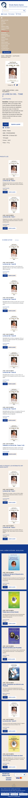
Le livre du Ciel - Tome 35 (9, 299)
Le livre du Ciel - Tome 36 (9, 264)
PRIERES (3, 37)
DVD (2, 25)
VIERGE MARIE (4, 50)
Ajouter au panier (15, 124)
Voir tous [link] (17, 240)
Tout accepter (5, 794)
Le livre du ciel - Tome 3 (9, 180)
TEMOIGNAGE (4, 47)
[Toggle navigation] (2, 17)
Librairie (2, 55)
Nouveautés (7, 52)
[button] (3, 72)
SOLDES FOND (4, 45)
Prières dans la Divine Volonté (10, 612)
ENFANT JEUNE (5, 26)
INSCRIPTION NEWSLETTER (6, 774)
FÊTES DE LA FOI (5, 31)
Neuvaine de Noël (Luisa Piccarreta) (12, 647)
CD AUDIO (3, 23)
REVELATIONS (4, 39)
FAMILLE (3, 29)
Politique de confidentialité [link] (14, 796)
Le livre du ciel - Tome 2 (5, 57)
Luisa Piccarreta (16, 55)
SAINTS (3, 40)
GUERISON (3, 32)
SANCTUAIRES (4, 42)
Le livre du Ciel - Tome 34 (9, 336)
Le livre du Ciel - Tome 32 (9, 372)
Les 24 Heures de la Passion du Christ (13, 755)
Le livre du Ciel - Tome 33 (9, 409)
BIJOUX (3, 21)
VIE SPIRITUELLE (5, 48)
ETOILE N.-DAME (5, 28)
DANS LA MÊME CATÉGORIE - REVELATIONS (12, 550)
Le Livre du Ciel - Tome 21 (9, 721)
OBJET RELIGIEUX (5, 36)
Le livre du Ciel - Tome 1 (9, 217)
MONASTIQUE (4, 34)
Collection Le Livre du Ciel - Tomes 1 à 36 (13, 445)
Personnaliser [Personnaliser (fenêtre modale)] (23, 794)
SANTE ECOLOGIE (5, 43)
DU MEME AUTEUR (10, 240)
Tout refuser (14, 794)
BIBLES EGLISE (4, 20)
